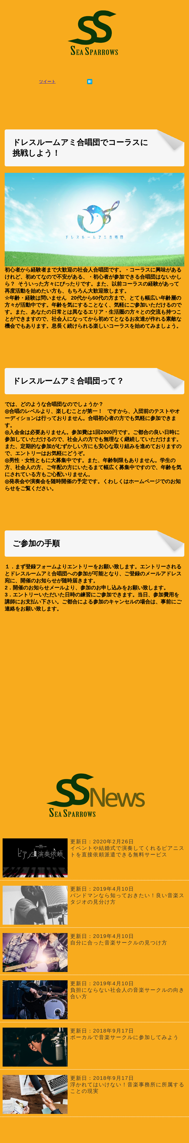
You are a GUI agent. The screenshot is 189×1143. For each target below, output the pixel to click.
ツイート (47, 81)
